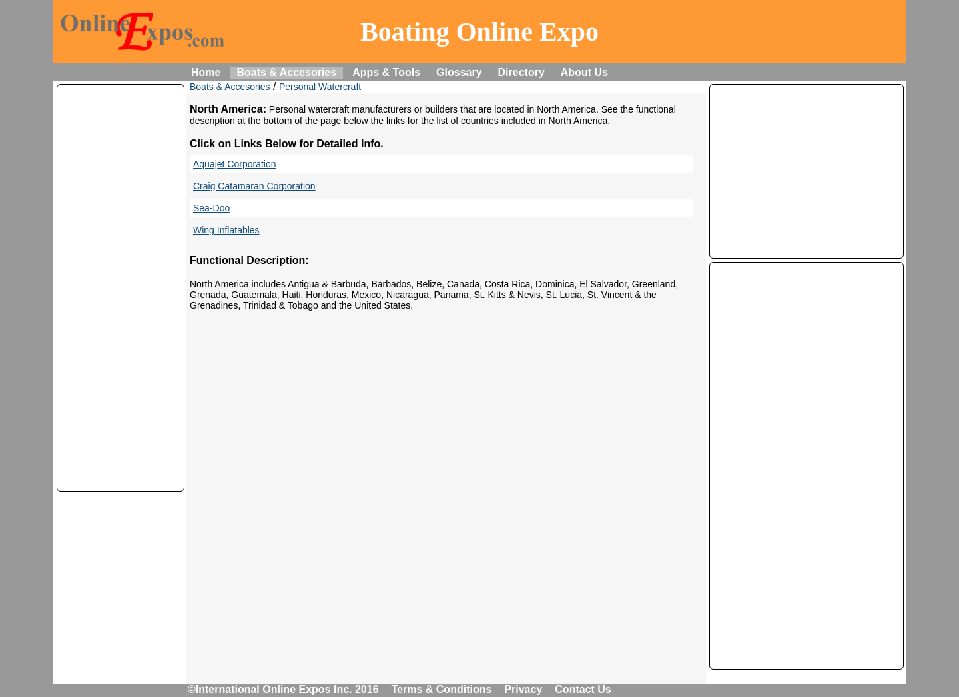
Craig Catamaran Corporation (254, 186)
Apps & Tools (386, 72)
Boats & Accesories (286, 72)
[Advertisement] (120, 288)
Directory (521, 72)
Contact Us (583, 689)
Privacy (523, 689)
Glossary (458, 72)
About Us (584, 72)
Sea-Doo (211, 208)
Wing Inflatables (226, 230)
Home (205, 72)
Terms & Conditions (442, 689)
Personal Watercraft (320, 86)
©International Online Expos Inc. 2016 (283, 689)
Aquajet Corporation (234, 164)
